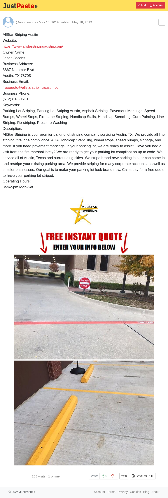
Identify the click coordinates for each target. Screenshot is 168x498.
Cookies (135, 492)
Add (142, 5)
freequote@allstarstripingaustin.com (32, 87)
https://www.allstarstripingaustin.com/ (33, 46)
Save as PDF (143, 476)
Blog (146, 492)
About (155, 492)
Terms (111, 492)
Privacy (123, 492)
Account (156, 5)
